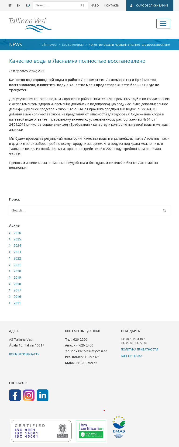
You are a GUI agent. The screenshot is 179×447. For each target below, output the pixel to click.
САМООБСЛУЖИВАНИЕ (149, 5)
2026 (17, 233)
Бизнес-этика (131, 356)
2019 (17, 277)
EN (19, 5)
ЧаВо (95, 5)
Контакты (112, 5)
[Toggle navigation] (163, 23)
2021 (17, 265)
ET (9, 5)
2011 (17, 303)
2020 (17, 271)
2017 (17, 290)
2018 (17, 284)
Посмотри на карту (24, 354)
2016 (17, 296)
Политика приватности (139, 349)
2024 (17, 245)
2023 (17, 252)
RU (28, 5)
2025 (17, 239)
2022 (17, 258)
